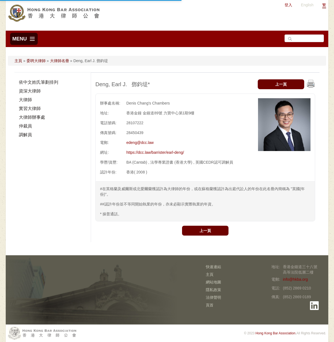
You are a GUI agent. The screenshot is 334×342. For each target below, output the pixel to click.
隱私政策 (213, 290)
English (307, 5)
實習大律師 (30, 108)
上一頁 (281, 84)
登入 (288, 5)
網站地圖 (213, 282)
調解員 (25, 134)
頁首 (209, 305)
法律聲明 (213, 297)
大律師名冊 (59, 61)
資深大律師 (30, 91)
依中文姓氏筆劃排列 (38, 82)
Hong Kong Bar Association (275, 333)
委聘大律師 (36, 61)
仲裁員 (25, 126)
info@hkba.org (295, 279)
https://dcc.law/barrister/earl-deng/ (155, 152)
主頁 (18, 61)
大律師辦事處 (32, 117)
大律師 (25, 99)
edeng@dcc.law (140, 142)
